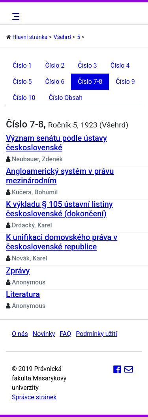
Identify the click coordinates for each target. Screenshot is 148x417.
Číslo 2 (55, 65)
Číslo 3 (87, 65)
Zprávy (18, 270)
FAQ (65, 334)
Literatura (23, 294)
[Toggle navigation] (14, 16)
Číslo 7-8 (90, 81)
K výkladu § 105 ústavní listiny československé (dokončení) (59, 208)
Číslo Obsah (65, 97)
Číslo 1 (22, 65)
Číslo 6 (55, 81)
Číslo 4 (120, 65)
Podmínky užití (96, 334)
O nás (20, 334)
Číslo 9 (125, 81)
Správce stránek (34, 397)
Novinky (44, 334)
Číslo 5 (22, 81)
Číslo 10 (24, 97)
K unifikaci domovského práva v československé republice (61, 241)
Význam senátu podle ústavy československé (56, 142)
